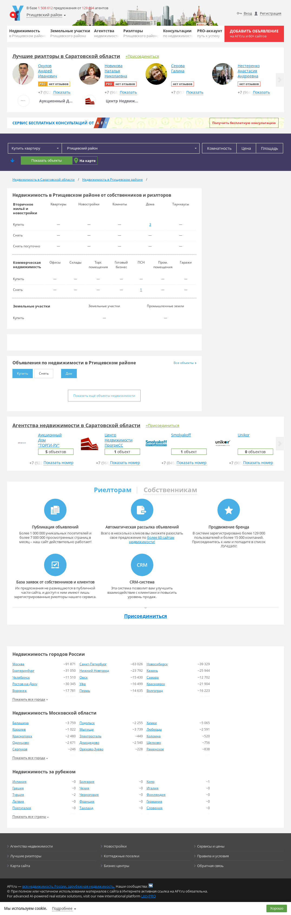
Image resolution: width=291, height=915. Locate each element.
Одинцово (20, 742)
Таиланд (86, 808)
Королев (19, 729)
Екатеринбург (23, 670)
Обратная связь (210, 865)
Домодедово (89, 742)
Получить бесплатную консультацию (244, 123)
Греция (18, 788)
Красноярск (156, 684)
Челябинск (21, 677)
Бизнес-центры (116, 865)
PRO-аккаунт (209, 33)
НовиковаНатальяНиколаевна (116, 71)
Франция (87, 801)
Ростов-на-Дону (24, 684)
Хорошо (276, 908)
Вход (248, 13)
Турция (18, 794)
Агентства (106, 33)
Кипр (150, 781)
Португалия (21, 808)
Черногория (89, 794)
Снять (41, 372)
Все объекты (185, 363)
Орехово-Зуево (91, 749)
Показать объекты (46, 160)
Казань (152, 670)
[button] (280, 80)
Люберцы (154, 729)
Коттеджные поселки (121, 856)
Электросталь (90, 736)
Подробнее (62, 908)
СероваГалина (178, 68)
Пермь (85, 690)
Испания (19, 781)
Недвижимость (28, 33)
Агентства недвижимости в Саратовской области (76, 425)
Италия (152, 788)
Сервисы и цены (210, 846)
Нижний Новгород (94, 670)
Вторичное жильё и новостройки (25, 208)
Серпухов (19, 749)
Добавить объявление (254, 33)
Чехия (84, 788)
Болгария (87, 781)
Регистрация (270, 13)
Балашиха (20, 723)
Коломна (154, 736)
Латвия (18, 801)
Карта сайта (20, 865)
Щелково (154, 742)
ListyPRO (148, 896)
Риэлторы (141, 33)
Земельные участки (70, 33)
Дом (66, 372)
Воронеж (19, 690)
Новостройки (115, 846)
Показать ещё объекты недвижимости (104, 395)
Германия (154, 801)
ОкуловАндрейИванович (47, 71)
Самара (153, 677)
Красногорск (22, 736)
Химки (152, 723)
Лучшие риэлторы (25, 856)
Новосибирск (157, 664)
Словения (155, 808)
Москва (18, 664)
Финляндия (156, 794)
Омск (84, 677)
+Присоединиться (142, 56)
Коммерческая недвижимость (27, 264)
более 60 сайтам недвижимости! (151, 539)
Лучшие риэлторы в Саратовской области (66, 56)
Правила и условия (213, 856)
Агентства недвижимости (31, 846)
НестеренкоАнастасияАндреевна (249, 71)
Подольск (87, 723)
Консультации (178, 33)
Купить (20, 372)
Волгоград (155, 690)
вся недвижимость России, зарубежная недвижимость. (68, 886)
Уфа (83, 684)
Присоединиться (145, 616)
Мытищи (87, 729)
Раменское (155, 749)
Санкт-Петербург (93, 664)
